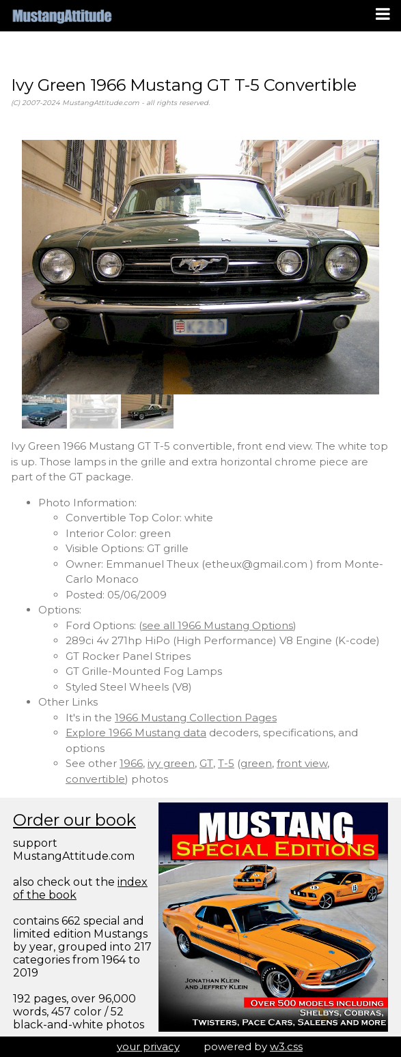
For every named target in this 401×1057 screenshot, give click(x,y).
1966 (131, 763)
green (256, 763)
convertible (95, 778)
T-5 (226, 763)
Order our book (74, 820)
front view (302, 763)
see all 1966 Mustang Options (217, 625)
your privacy (148, 1046)
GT (206, 763)
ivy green (171, 763)
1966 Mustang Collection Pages (196, 717)
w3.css (286, 1046)
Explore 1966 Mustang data (136, 732)
